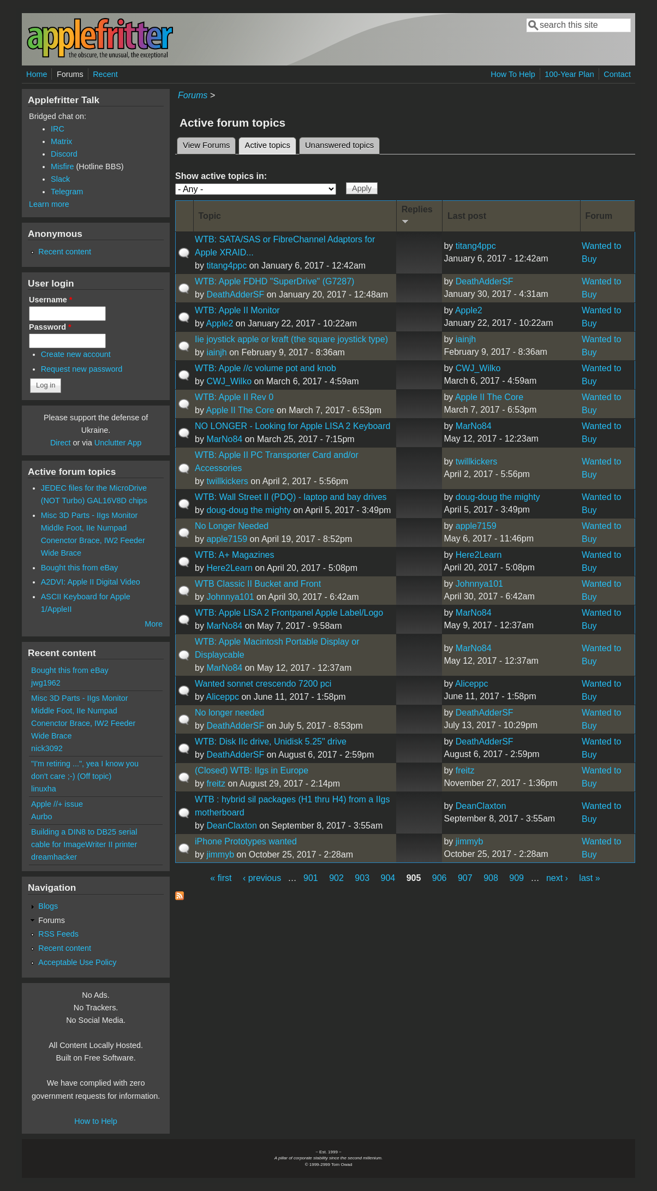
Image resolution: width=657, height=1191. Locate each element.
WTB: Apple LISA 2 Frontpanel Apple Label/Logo (289, 612)
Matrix (61, 141)
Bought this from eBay (79, 567)
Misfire (62, 166)
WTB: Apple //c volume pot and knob (265, 368)
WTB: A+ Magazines (234, 554)
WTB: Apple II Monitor (237, 310)
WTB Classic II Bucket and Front (258, 583)
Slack (60, 179)
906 (439, 878)
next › (557, 878)
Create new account (76, 354)
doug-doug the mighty (248, 510)
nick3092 (47, 748)
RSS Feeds (58, 934)
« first (220, 878)
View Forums (206, 145)
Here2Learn (229, 568)
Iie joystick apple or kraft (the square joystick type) (291, 339)
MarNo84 (224, 439)
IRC (57, 128)
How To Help (513, 74)
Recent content (64, 251)
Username (50, 299)
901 (310, 878)
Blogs (48, 906)
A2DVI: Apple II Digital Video (90, 581)
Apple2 (220, 323)
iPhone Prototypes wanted (246, 841)
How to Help (95, 1121)
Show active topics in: (221, 176)
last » (589, 878)
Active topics (270, 144)
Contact (617, 74)
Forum (599, 216)
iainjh (216, 352)
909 (516, 878)
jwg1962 (46, 682)
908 (490, 878)
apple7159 (226, 539)
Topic (210, 216)
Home (36, 74)
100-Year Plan (569, 74)
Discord (64, 154)
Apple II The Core (240, 410)
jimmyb (220, 854)
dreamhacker (54, 857)
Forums (70, 74)
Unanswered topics (339, 145)
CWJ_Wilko (229, 381)
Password (50, 327)
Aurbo (41, 816)
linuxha (43, 788)
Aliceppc (222, 696)
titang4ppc (226, 265)
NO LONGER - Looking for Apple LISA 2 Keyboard (292, 426)
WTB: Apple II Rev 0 (234, 397)
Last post (466, 216)
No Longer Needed (231, 526)
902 (336, 878)
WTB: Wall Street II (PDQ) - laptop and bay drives (291, 497)
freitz (215, 783)
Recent (105, 74)
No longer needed (229, 712)
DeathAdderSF (235, 294)
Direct (60, 442)
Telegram (67, 191)
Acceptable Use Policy (77, 962)
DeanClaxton (231, 825)
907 (465, 878)
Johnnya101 (230, 597)
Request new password (82, 369)
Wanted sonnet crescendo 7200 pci (263, 683)
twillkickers (227, 481)
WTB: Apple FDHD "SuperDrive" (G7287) (274, 281)
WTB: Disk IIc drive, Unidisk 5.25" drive (271, 741)
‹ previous (262, 878)
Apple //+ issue (57, 804)
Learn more (49, 204)
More (154, 624)
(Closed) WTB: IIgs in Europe (251, 770)
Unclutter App (117, 442)
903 (362, 878)
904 (388, 878)
